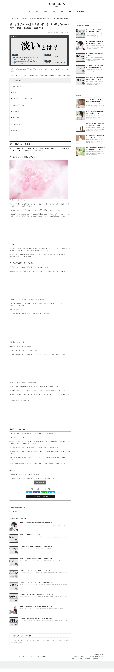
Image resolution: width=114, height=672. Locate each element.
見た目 (45, 11)
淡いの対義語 (16, 117)
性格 (54, 11)
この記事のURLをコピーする (40, 496)
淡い (20, 75)
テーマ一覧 (21, 656)
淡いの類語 (16, 111)
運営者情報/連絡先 (41, 656)
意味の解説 (14, 511)
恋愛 (37, 11)
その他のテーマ (81, 11)
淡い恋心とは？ (17, 92)
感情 (62, 11)
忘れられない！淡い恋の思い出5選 (22, 98)
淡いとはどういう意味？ (19, 86)
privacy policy (31, 656)
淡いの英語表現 (17, 124)
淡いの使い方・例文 (18, 105)
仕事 (70, 11)
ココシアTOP (13, 656)
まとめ (15, 130)
